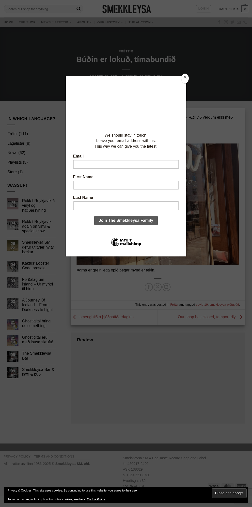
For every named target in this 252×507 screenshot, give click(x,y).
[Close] (185, 78)
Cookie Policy (96, 499)
